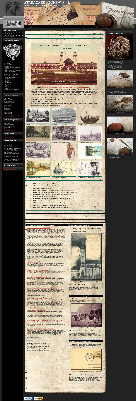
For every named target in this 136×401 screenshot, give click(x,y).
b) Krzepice (7, 80)
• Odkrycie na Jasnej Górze (11, 157)
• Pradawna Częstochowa (10, 144)
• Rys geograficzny (8, 64)
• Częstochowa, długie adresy (11, 115)
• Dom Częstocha (8, 155)
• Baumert (6, 111)
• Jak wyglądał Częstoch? (10, 152)
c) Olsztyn (7, 81)
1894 (60, 88)
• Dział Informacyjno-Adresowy (11, 89)
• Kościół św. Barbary (9, 101)
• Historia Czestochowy (114, 115)
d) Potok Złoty (8, 82)
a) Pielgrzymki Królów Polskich (12, 67)
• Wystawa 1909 (8, 99)
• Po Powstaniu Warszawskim (11, 160)
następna (71, 35)
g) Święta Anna (8, 86)
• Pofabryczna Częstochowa (11, 156)
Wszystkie (31, 181)
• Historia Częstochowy (9, 36)
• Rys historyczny (8, 66)
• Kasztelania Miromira (9, 145)
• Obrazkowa (7, 104)
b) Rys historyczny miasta (11, 69)
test (70, 228)
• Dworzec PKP (7, 105)
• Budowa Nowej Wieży (10, 126)
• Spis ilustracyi (7, 91)
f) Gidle (6, 85)
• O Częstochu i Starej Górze (11, 151)
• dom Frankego (8, 113)
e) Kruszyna (7, 84)
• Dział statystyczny (8, 73)
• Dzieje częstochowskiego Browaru (13, 146)
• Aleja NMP (7, 108)
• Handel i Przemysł (9, 75)
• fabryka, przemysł (8, 112)
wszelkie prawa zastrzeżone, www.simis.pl (93, 216)
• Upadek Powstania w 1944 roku (12, 159)
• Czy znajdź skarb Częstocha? (11, 153)
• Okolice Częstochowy (9, 77)
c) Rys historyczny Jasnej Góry (12, 70)
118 (64, 35)
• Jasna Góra (7, 98)
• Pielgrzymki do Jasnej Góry (11, 74)
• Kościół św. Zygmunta (10, 102)
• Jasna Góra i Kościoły (10, 71)
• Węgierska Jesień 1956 (10, 149)
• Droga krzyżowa (8, 106)
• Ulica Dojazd (7, 109)
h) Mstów (6, 88)
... (62, 35)
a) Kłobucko (7, 78)
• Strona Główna (8, 33)
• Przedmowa (7, 63)
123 (26, 388)
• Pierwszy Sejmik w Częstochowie (12, 148)
